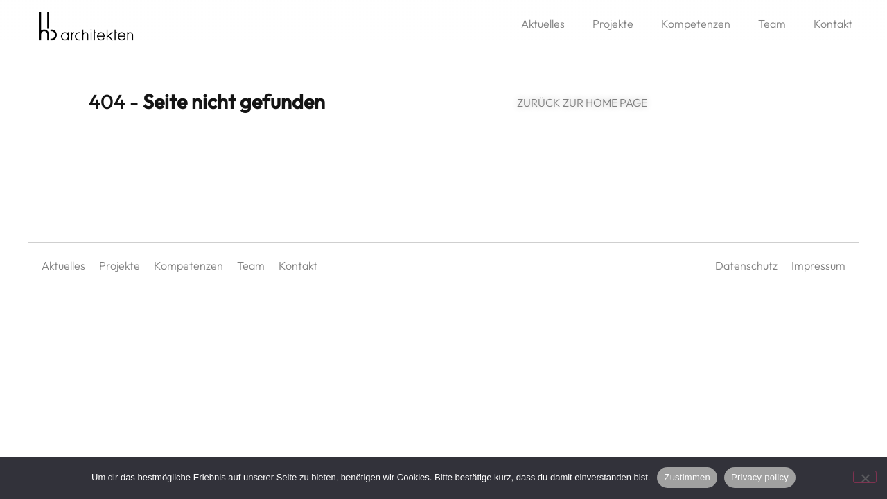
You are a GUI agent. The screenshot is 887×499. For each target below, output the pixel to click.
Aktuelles (543, 23)
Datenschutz (746, 270)
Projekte (612, 23)
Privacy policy (760, 477)
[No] (865, 477)
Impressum (818, 270)
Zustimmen (687, 477)
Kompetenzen (695, 23)
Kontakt (833, 23)
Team (772, 23)
